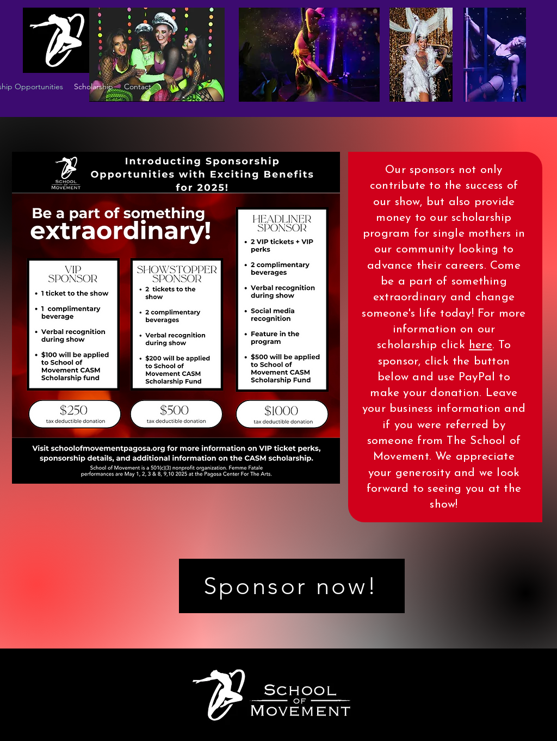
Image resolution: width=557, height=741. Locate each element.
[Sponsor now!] (292, 586)
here (480, 345)
